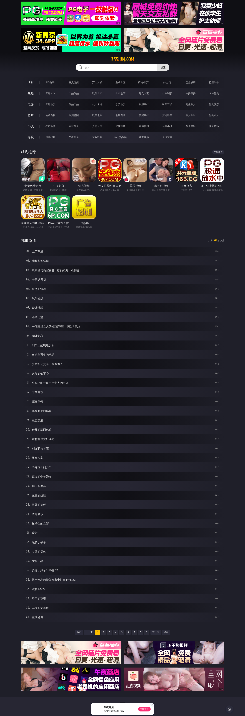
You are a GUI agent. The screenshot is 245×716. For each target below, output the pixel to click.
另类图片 (214, 115)
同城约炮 (50, 137)
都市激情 (50, 126)
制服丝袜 (144, 104)
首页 (79, 632)
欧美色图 (97, 115)
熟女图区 (191, 115)
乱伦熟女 (191, 104)
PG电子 (50, 82)
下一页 (155, 632)
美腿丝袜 (144, 115)
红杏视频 (144, 137)
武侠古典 (120, 126)
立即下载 (144, 709)
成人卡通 (97, 104)
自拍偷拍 (74, 93)
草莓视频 (97, 137)
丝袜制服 (167, 93)
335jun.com (122, 59)
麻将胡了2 (144, 82)
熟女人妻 (144, 93)
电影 (31, 104)
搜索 (163, 67)
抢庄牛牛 (214, 82)
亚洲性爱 (50, 104)
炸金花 (167, 82)
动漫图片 (120, 115)
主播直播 (191, 93)
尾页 (166, 632)
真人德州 (74, 82)
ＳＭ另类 (214, 93)
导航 (31, 137)
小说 (31, 126)
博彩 (31, 82)
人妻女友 (97, 126)
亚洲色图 (74, 115)
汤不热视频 (120, 137)
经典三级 (167, 104)
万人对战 (97, 82)
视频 (31, 93)
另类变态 (214, 104)
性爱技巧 (214, 126)
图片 (31, 115)
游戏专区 (120, 82)
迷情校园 (144, 126)
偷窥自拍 (50, 115)
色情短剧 (167, 137)
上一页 (89, 632)
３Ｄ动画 (120, 93)
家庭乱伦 (74, 126)
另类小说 (167, 126)
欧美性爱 (120, 104)
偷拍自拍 (74, 104)
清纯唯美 (167, 115)
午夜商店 (74, 137)
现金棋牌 (191, 82)
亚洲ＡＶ (50, 93)
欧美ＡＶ (97, 93)
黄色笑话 (191, 126)
